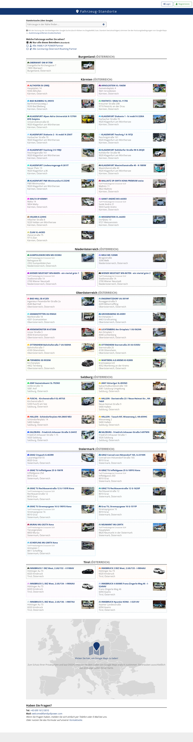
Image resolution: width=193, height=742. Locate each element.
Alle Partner (44, 45)
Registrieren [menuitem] (183, 4)
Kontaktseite (75, 720)
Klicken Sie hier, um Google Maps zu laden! (96, 655)
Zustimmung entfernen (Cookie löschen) (45, 33)
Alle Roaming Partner (51, 48)
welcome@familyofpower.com (47, 713)
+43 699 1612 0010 (39, 710)
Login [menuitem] (167, 4)
